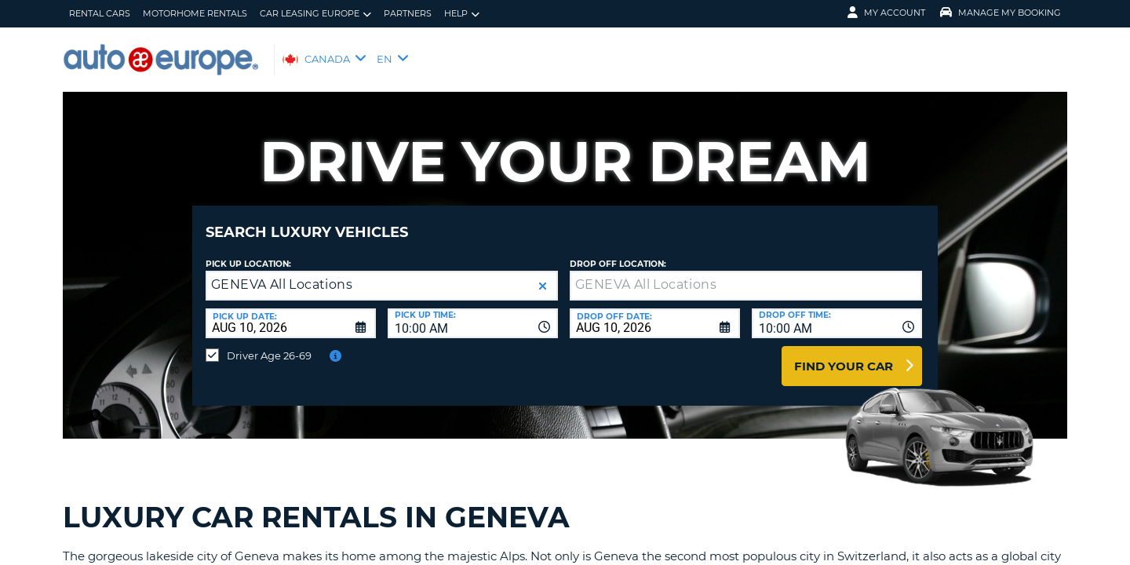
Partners (408, 13)
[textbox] (746, 274)
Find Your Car (843, 354)
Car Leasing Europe (315, 14)
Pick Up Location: (248, 252)
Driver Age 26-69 (269, 343)
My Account (886, 12)
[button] (542, 274)
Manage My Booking (1000, 12)
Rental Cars (99, 13)
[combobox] (472, 311)
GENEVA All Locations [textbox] (281, 272)
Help (461, 14)
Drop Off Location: (618, 252)
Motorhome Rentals (195, 13)
